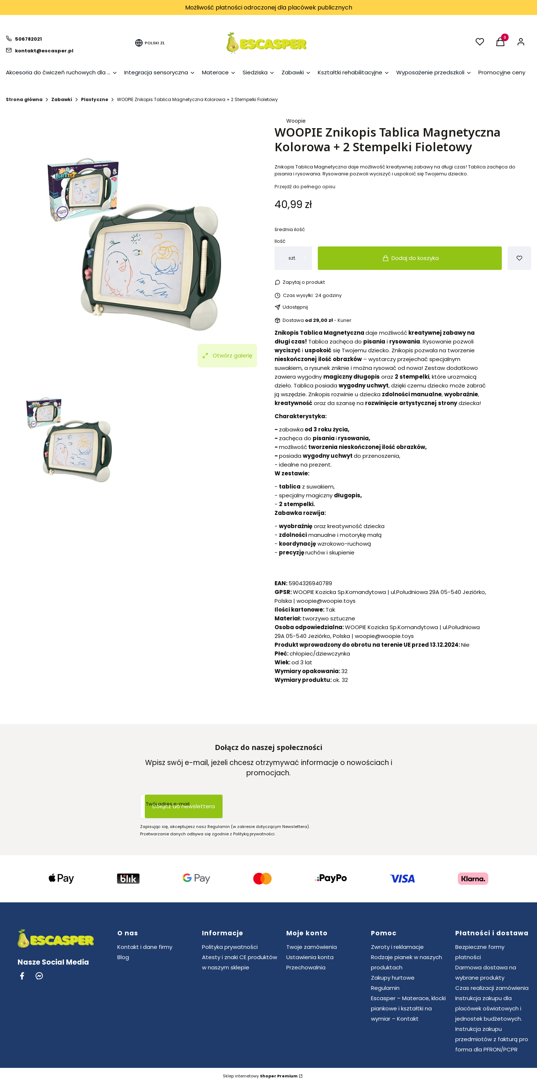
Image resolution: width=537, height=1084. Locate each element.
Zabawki (61, 99)
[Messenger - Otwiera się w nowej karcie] (39, 975)
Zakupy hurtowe (393, 977)
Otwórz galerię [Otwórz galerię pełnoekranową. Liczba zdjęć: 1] (227, 355)
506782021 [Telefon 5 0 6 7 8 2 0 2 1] (28, 39)
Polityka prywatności (230, 947)
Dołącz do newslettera (183, 806)
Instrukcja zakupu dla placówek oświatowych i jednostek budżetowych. (488, 1008)
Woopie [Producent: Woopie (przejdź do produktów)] (296, 121)
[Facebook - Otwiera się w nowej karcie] (22, 975)
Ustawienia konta (310, 957)
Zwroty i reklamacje (397, 947)
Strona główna (24, 99)
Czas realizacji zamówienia (492, 988)
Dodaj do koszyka (411, 258)
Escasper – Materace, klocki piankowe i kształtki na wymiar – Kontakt (408, 1008)
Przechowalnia (305, 967)
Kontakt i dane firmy (144, 947)
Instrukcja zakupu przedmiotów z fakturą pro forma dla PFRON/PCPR (491, 1039)
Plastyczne (94, 99)
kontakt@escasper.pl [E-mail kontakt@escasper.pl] (44, 50)
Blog (123, 957)
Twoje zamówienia (311, 947)
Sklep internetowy (260, 1076)
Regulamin (385, 988)
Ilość (280, 241)
